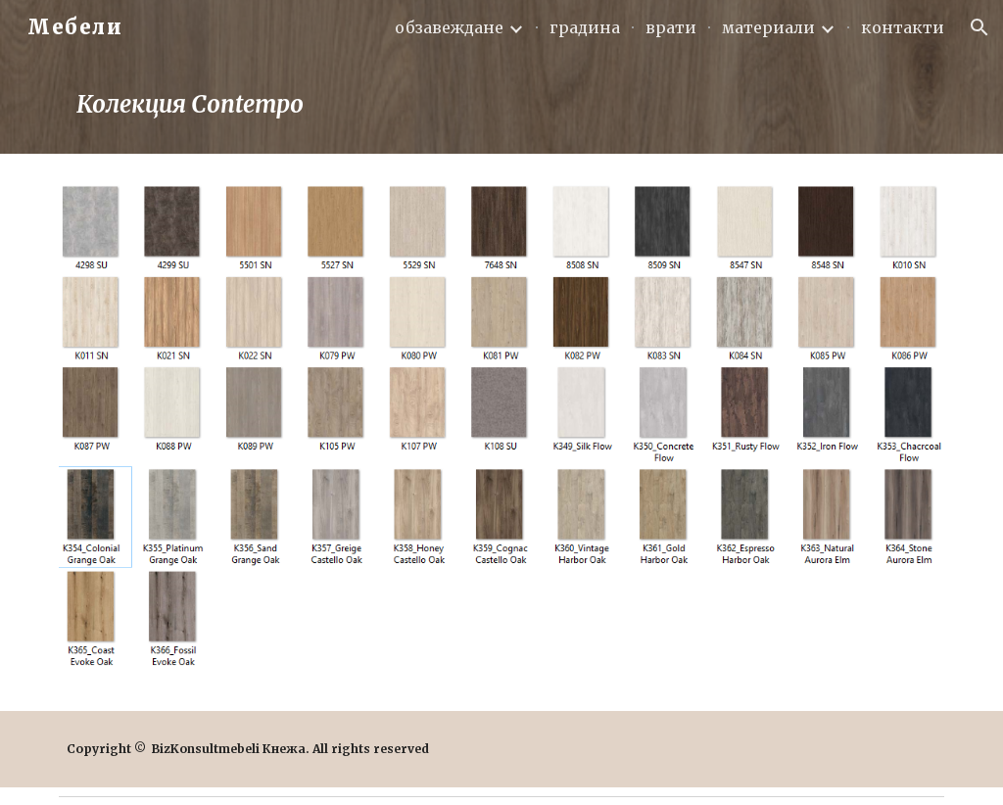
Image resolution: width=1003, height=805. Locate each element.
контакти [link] (902, 27)
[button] (979, 27)
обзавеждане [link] (449, 27)
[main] (502, 104)
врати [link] (670, 27)
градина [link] (584, 27)
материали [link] (768, 27)
